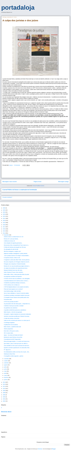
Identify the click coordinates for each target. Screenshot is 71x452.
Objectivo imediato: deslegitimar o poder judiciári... (16, 253)
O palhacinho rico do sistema (11, 324)
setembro (6, 362)
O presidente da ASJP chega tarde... (12, 339)
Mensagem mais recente (9, 181)
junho (5, 369)
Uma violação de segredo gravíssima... (13, 243)
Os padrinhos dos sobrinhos (10, 307)
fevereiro (6, 377)
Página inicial (37, 181)
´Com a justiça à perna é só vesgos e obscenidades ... (17, 255)
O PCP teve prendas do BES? (11, 301)
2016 (4, 228)
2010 (4, 388)
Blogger (54, 448)
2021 (4, 218)
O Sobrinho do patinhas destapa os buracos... (15, 282)
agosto (6, 365)
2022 (4, 216)
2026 (4, 208)
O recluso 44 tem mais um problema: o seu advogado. (17, 278)
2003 (4, 401)
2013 (4, 382)
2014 (4, 233)
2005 (4, 396)
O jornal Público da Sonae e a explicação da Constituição (19, 189)
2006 (4, 394)
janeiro (6, 379)
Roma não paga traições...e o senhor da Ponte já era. (17, 341)
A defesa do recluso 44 (9, 241)
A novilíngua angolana (9, 322)
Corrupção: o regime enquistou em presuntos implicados (17, 314)
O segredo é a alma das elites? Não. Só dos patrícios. (17, 259)
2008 (4, 392)
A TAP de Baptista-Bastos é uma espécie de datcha (16, 287)
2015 (4, 231)
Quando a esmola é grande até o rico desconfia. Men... (17, 347)
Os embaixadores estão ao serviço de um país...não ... (17, 351)
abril (5, 373)
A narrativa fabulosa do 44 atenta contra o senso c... (16, 280)
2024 (4, 212)
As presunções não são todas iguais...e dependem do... (17, 303)
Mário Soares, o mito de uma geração (13, 312)
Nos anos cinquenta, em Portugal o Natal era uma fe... (17, 261)
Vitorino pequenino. (8, 328)
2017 (4, 226)
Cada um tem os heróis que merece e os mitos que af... (17, 320)
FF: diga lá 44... (7, 349)
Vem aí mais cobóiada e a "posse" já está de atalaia (16, 293)
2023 (4, 214)
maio (5, 371)
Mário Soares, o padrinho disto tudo (12, 326)
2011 (4, 386)
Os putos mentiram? (7, 197)
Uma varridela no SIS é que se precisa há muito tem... (17, 345)
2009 (4, 390)
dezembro (6, 235)
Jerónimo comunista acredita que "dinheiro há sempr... (17, 316)
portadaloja (17, 7)
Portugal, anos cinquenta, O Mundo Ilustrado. (15, 264)
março (5, 375)
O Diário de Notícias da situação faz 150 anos (15, 247)
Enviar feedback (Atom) (38, 185)
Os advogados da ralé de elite (11, 249)
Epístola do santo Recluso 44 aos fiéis (13, 337)
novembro (6, 358)
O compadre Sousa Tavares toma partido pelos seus (16, 297)
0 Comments (17, 165)
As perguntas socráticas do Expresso (13, 276)
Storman (40, 448)
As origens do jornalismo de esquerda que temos (15, 268)
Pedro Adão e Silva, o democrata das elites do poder (16, 274)
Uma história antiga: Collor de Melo (12, 291)
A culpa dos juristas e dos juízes (11, 318)
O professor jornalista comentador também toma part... (17, 295)
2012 (4, 384)
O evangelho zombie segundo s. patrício (13, 356)
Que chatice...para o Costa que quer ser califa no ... (16, 343)
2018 (4, 224)
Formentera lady (8, 299)
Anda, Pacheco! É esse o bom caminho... (14, 272)
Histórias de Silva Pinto (9, 354)
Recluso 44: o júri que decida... (11, 238)
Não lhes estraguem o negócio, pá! (12, 251)
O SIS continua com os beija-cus (12, 284)
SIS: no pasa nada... (9, 333)
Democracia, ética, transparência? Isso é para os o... (16, 245)
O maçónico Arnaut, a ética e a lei (12, 257)
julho (5, 367)
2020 (4, 220)
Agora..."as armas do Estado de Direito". (13, 335)
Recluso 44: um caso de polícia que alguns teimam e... (17, 266)
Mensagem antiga (63, 181)
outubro (6, 360)
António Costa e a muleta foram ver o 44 (13, 236)
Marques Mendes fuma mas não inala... (13, 270)
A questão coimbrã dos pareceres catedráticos (15, 310)
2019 (4, 222)
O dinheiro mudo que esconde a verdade (13, 305)
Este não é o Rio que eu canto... (11, 331)
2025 (4, 210)
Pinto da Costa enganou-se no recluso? (13, 289)
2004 (4, 399)
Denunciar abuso (6, 411)
